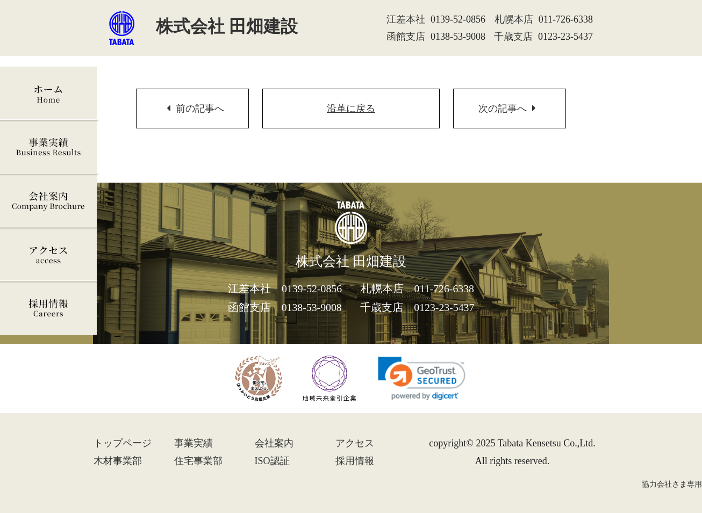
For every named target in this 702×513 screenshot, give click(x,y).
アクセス (49, 254)
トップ (123, 443)
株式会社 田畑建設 (203, 26)
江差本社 (405, 19)
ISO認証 (272, 461)
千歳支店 (513, 36)
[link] (421, 378)
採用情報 (49, 308)
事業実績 (49, 147)
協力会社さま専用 (672, 484)
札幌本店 (514, 19)
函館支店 (405, 36)
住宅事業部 (198, 461)
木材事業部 (118, 461)
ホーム (49, 93)
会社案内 (49, 201)
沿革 (351, 108)
